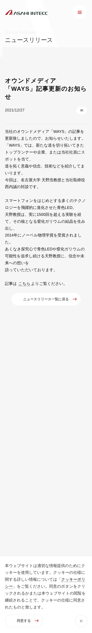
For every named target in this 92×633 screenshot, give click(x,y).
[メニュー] (79, 12)
